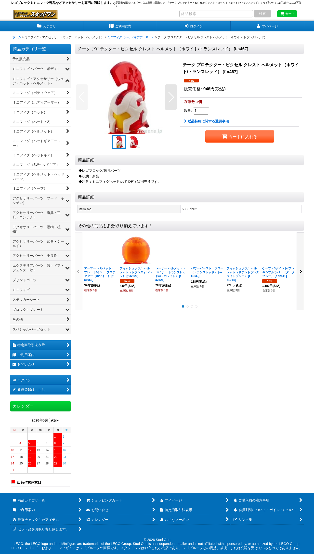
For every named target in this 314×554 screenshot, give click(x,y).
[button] (82, 97)
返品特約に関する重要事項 (206, 121)
